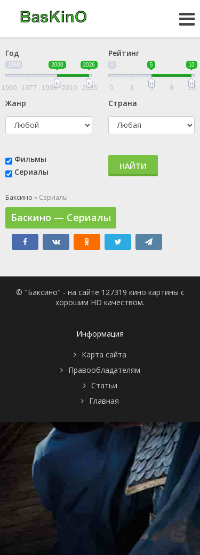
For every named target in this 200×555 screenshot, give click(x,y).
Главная (104, 401)
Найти (133, 166)
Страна (122, 103)
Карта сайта (104, 354)
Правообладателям (104, 370)
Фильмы (30, 159)
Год (12, 53)
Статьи (104, 385)
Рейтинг (123, 53)
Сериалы (31, 172)
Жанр (15, 103)
